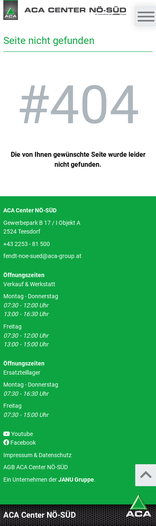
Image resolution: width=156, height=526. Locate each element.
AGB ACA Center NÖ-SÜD (35, 467)
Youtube (18, 434)
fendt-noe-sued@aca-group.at (42, 256)
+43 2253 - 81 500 (26, 244)
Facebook (19, 442)
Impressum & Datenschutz (37, 455)
